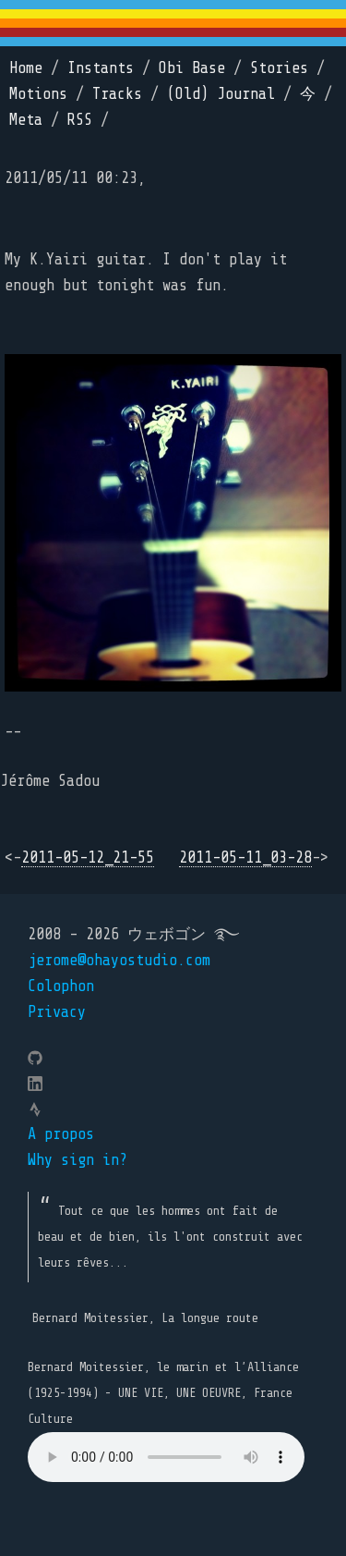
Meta (25, 120)
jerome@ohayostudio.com (119, 960)
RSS (79, 120)
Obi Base (192, 68)
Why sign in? (77, 1160)
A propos (61, 1134)
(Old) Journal (221, 94)
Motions (38, 94)
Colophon (61, 986)
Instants (100, 68)
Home (25, 68)
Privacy (57, 1012)
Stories (279, 68)
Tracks (117, 94)
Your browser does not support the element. (166, 1457)
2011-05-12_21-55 (87, 857)
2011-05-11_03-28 (245, 857)
